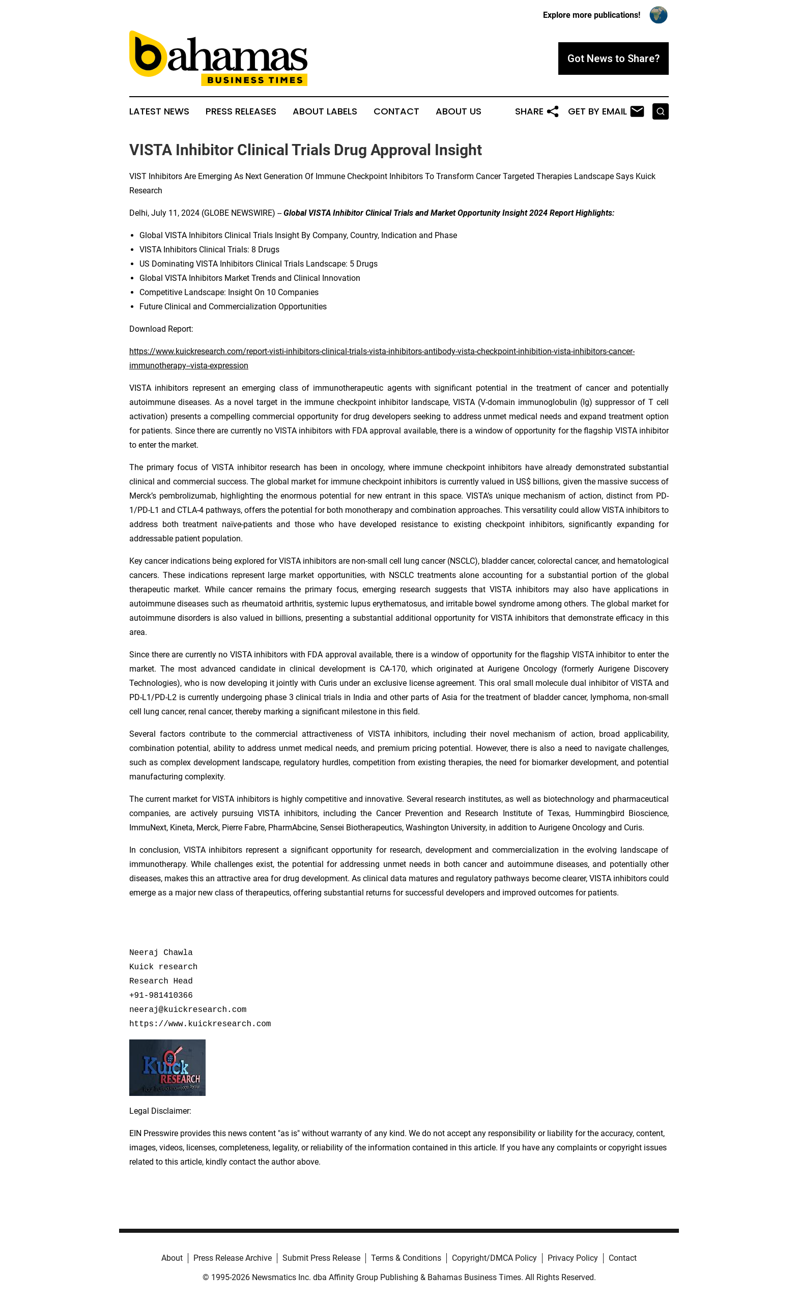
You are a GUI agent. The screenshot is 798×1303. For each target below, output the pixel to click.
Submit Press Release (321, 1258)
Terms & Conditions (406, 1258)
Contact (396, 111)
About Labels (325, 111)
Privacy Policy (573, 1258)
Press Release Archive (232, 1258)
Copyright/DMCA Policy (494, 1258)
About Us (458, 111)
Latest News (159, 111)
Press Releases (241, 111)
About (172, 1258)
